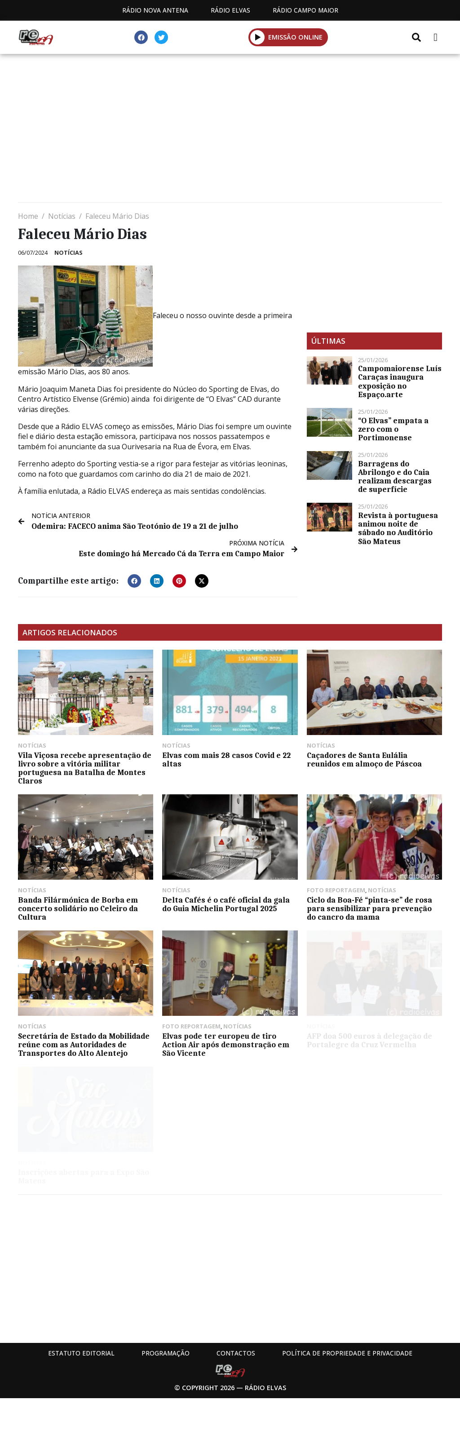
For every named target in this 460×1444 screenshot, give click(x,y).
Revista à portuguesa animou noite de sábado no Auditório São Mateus (398, 528)
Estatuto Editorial (81, 1353)
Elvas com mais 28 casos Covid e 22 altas (226, 759)
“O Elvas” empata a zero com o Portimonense (393, 429)
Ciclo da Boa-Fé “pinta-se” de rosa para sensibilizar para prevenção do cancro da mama (369, 908)
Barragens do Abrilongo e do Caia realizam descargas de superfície (395, 476)
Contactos (236, 1353)
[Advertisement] (230, 130)
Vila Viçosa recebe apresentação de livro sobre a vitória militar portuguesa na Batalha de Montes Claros (84, 768)
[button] (134, 581)
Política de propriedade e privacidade (347, 1353)
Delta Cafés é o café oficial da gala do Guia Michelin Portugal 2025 (226, 904)
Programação (166, 1353)
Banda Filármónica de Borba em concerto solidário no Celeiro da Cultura (78, 908)
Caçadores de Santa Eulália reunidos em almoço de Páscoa (364, 759)
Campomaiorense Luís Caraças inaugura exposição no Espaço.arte (400, 381)
